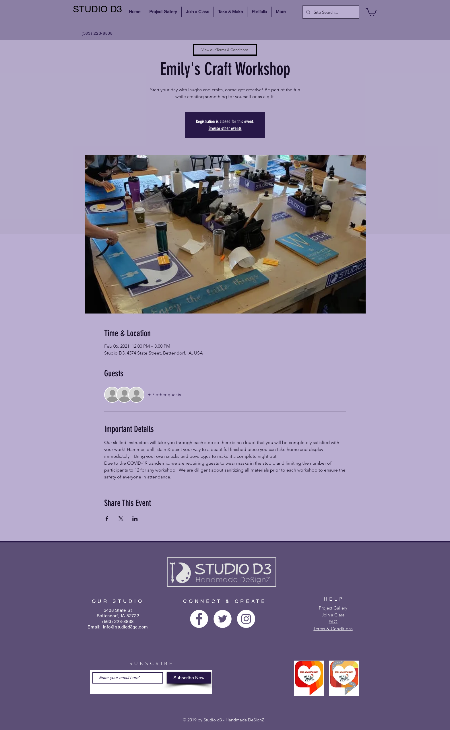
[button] (371, 11)
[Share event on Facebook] (107, 518)
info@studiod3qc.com (125, 626)
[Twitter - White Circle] (223, 619)
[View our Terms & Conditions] (225, 50)
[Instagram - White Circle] (246, 619)
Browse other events (225, 128)
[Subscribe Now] (189, 678)
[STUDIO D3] (98, 9)
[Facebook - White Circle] (199, 619)
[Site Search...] (330, 12)
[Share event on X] (121, 518)
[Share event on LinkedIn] (135, 518)
